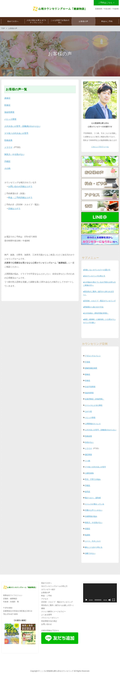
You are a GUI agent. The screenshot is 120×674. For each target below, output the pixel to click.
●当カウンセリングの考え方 (94, 276)
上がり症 (88, 411)
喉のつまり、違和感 (93, 498)
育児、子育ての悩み (93, 479)
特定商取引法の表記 (49, 621)
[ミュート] (109, 600)
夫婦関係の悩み (91, 516)
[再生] (86, 600)
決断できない (90, 553)
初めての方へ (46, 583)
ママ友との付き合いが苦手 (95, 467)
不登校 (87, 362)
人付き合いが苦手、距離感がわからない (100, 430)
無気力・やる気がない (14, 154)
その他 (7, 168)
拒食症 (7, 105)
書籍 (43, 608)
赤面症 (87, 529)
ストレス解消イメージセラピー (53, 611)
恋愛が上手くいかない (93, 510)
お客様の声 (45, 593)
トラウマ (8, 147)
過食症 (7, 98)
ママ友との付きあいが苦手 (16, 133)
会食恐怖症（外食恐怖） (94, 399)
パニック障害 (10, 119)
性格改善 (8, 140)
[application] (100, 592)
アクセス (44, 599)
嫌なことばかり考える (93, 547)
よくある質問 (46, 615)
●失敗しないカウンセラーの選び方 (96, 270)
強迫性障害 (9, 112)
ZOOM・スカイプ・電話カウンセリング (57, 602)
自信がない (89, 442)
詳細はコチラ (14, 209)
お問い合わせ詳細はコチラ (20, 186)
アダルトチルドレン (93, 356)
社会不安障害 (90, 387)
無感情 (87, 535)
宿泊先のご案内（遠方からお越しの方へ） (57, 605)
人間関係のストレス (93, 424)
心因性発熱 (89, 473)
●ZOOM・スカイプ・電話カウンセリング (99, 301)
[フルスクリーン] (113, 600)
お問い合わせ (46, 624)
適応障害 (88, 455)
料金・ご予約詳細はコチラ (20, 197)
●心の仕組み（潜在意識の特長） (96, 313)
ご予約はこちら (105, 3)
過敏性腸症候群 (91, 368)
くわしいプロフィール (100, 147)
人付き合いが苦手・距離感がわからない (22, 126)
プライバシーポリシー (50, 618)
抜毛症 (87, 492)
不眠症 (7, 161)
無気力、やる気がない (93, 522)
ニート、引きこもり (93, 541)
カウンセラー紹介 (48, 589)
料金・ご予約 (46, 596)
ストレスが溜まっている (94, 504)
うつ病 (87, 461)
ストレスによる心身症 (93, 405)
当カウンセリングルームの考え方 (54, 586)
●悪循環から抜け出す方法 (93, 307)
